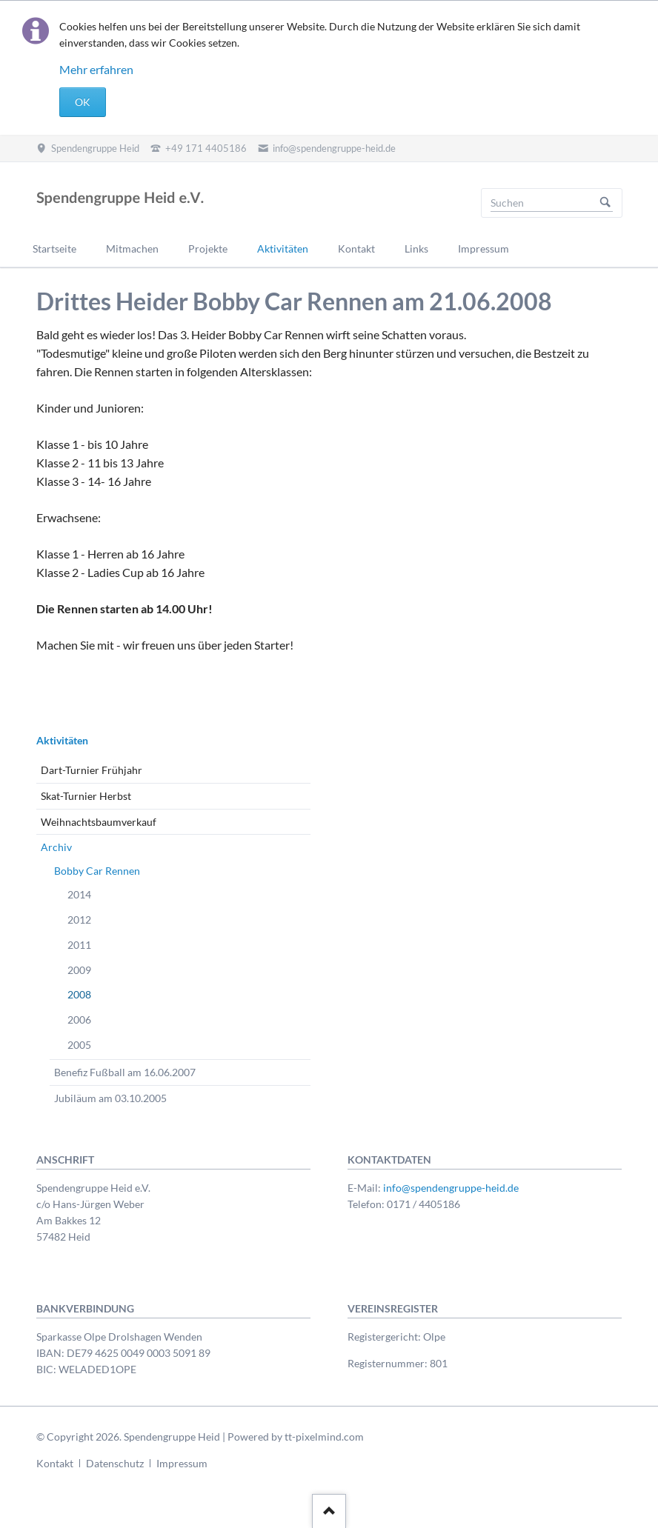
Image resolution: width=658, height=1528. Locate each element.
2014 (79, 894)
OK (82, 102)
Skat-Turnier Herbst (86, 796)
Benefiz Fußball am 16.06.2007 (125, 1072)
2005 (79, 1044)
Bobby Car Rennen (97, 870)
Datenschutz (115, 1463)
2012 (79, 919)
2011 (79, 944)
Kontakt (54, 1463)
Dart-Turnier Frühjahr (91, 770)
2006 (79, 1019)
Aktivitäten (62, 740)
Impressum (181, 1463)
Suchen (605, 203)
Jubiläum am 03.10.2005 (110, 1098)
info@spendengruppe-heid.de (451, 1187)
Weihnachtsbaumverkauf (98, 821)
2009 (79, 970)
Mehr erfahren (96, 69)
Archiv (56, 847)
